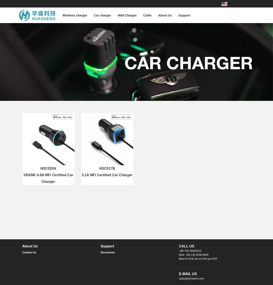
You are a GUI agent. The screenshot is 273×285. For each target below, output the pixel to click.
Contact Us (29, 252)
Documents (108, 252)
